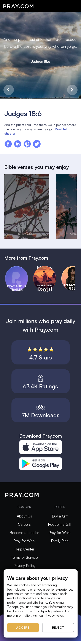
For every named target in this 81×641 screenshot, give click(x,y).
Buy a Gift (60, 516)
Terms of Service (24, 557)
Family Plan (59, 541)
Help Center (24, 549)
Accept (23, 627)
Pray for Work (24, 541)
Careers (24, 524)
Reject (58, 627)
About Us (24, 516)
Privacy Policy (24, 565)
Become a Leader (24, 532)
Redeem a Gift (59, 524)
